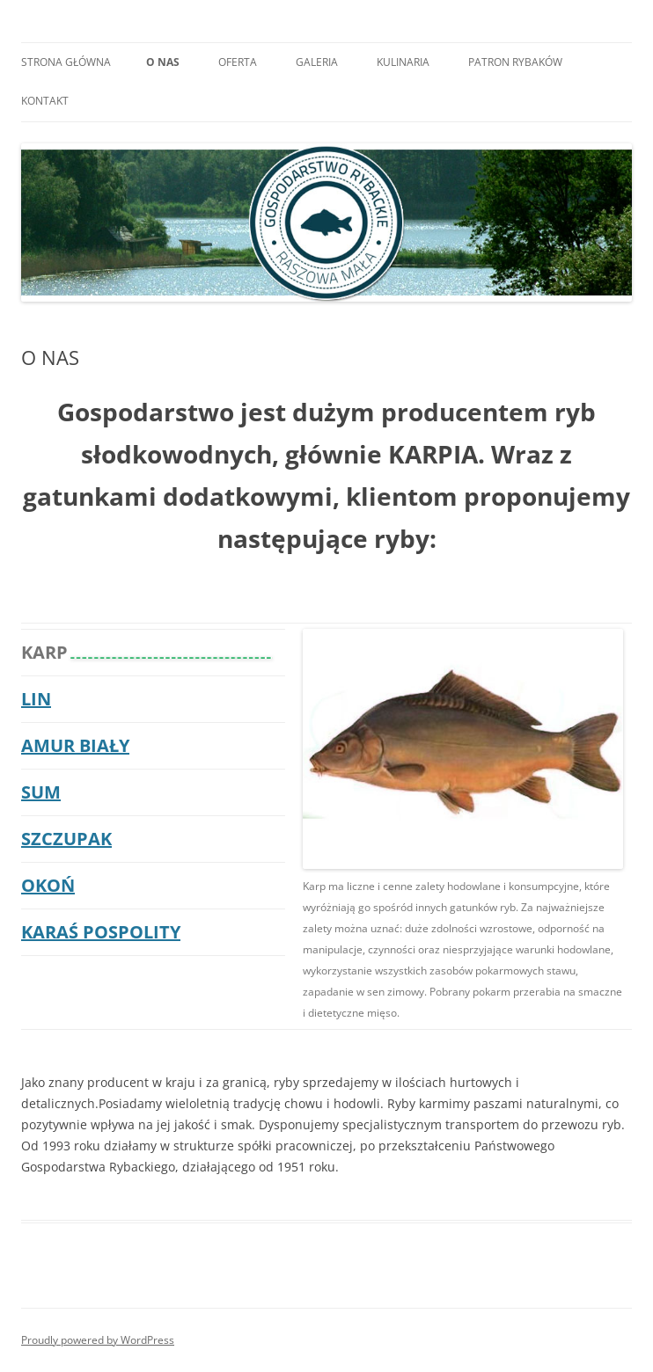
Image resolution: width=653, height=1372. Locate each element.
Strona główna (66, 62)
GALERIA (317, 62)
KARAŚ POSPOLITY (100, 932)
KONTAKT (45, 100)
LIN (36, 699)
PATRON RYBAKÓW (515, 62)
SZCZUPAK (66, 838)
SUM (41, 792)
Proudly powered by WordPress (97, 1339)
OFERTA (237, 62)
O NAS (163, 62)
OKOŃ (48, 885)
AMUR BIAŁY (75, 745)
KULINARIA (403, 62)
